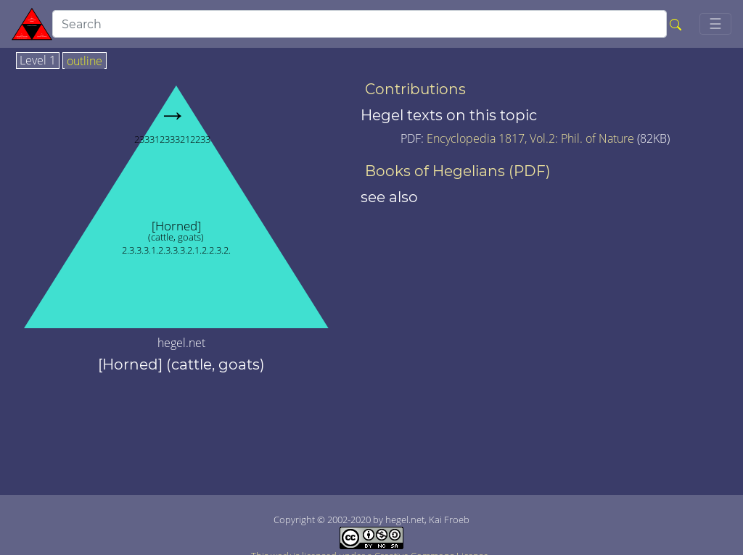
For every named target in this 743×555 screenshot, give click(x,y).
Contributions (415, 89)
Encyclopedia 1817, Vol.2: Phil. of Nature (532, 138)
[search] (359, 24)
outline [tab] (84, 61)
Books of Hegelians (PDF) (458, 171)
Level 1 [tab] (38, 60)
